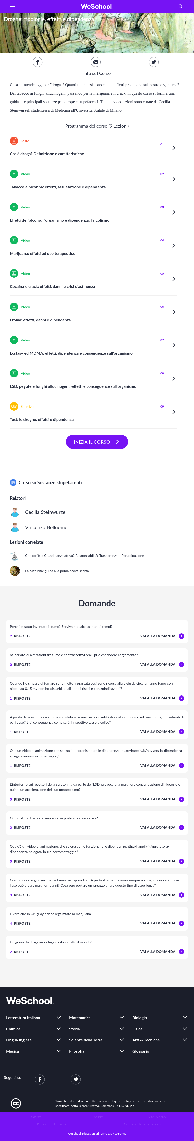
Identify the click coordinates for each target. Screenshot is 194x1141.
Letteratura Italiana (23, 1017)
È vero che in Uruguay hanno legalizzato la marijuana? (51, 914)
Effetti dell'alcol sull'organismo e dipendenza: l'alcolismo (59, 220)
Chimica (13, 1028)
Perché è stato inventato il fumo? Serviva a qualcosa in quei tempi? (61, 626)
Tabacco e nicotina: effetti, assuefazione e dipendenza (58, 186)
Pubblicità (97, 1117)
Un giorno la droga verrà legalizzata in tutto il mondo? (51, 942)
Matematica (80, 1017)
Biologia (139, 1017)
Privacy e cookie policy (51, 1124)
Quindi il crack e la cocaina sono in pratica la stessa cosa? (54, 818)
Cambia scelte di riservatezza (142, 1124)
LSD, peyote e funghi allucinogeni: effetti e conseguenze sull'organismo (73, 386)
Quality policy (157, 1117)
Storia (74, 1028)
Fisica (137, 1028)
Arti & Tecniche (146, 1039)
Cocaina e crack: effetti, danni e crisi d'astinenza (52, 286)
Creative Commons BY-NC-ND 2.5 (111, 1106)
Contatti (36, 1117)
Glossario (140, 1051)
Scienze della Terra (85, 1039)
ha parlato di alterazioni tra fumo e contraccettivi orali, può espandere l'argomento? (74, 655)
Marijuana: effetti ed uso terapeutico (42, 253)
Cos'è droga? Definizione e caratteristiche (47, 153)
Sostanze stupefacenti (59, 482)
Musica (12, 1051)
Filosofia (76, 1051)
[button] (12, 6)
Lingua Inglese (19, 1039)
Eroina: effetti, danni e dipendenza (40, 319)
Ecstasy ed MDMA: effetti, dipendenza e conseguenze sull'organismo (71, 353)
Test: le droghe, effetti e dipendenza (42, 419)
